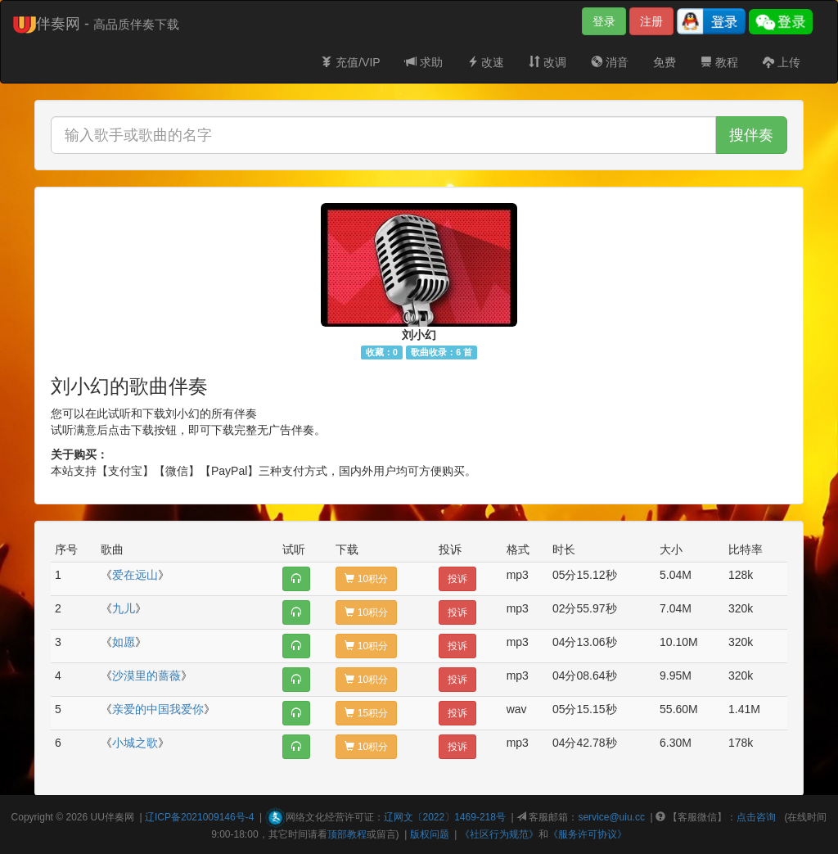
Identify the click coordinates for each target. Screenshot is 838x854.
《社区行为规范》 (499, 834)
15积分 (366, 713)
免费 (664, 62)
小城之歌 (135, 742)
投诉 (457, 579)
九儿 (123, 608)
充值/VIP (350, 62)
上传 (781, 62)
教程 (719, 62)
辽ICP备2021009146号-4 (199, 817)
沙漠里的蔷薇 (146, 675)
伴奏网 (119, 817)
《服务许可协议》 (587, 834)
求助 (424, 62)
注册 (651, 21)
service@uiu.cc (611, 817)
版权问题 (429, 834)
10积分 (366, 579)
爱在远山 (135, 574)
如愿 (123, 641)
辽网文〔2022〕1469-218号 (445, 817)
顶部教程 (347, 834)
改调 (547, 62)
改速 (486, 62)
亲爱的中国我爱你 (158, 709)
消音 (609, 62)
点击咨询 (756, 817)
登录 (603, 21)
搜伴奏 (751, 135)
